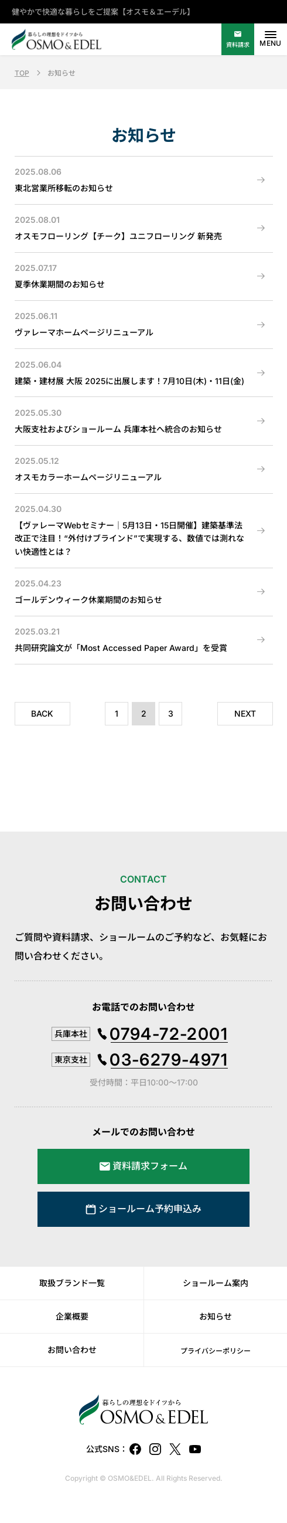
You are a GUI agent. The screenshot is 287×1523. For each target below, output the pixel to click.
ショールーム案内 (215, 1283)
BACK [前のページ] (42, 713)
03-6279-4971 (169, 1060)
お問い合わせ (72, 1350)
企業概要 (72, 1316)
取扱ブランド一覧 (72, 1283)
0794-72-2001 (169, 1034)
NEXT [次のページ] (245, 713)
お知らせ (215, 1316)
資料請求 (238, 44)
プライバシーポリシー (215, 1350)
